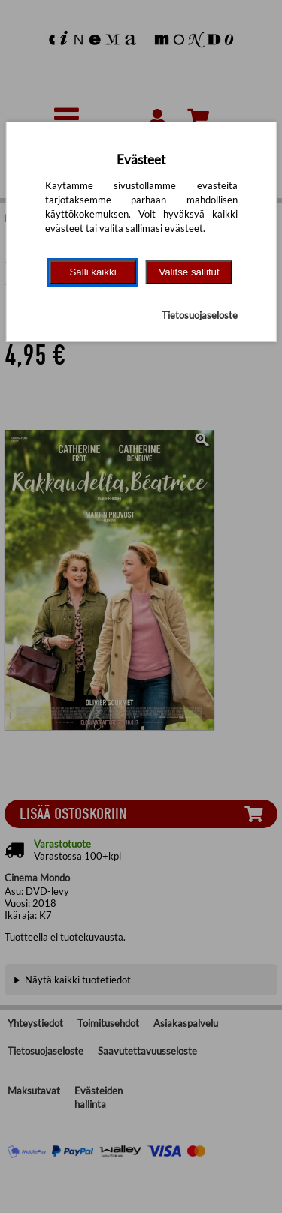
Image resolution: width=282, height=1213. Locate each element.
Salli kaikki (92, 272)
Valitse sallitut (189, 272)
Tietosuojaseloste (200, 315)
